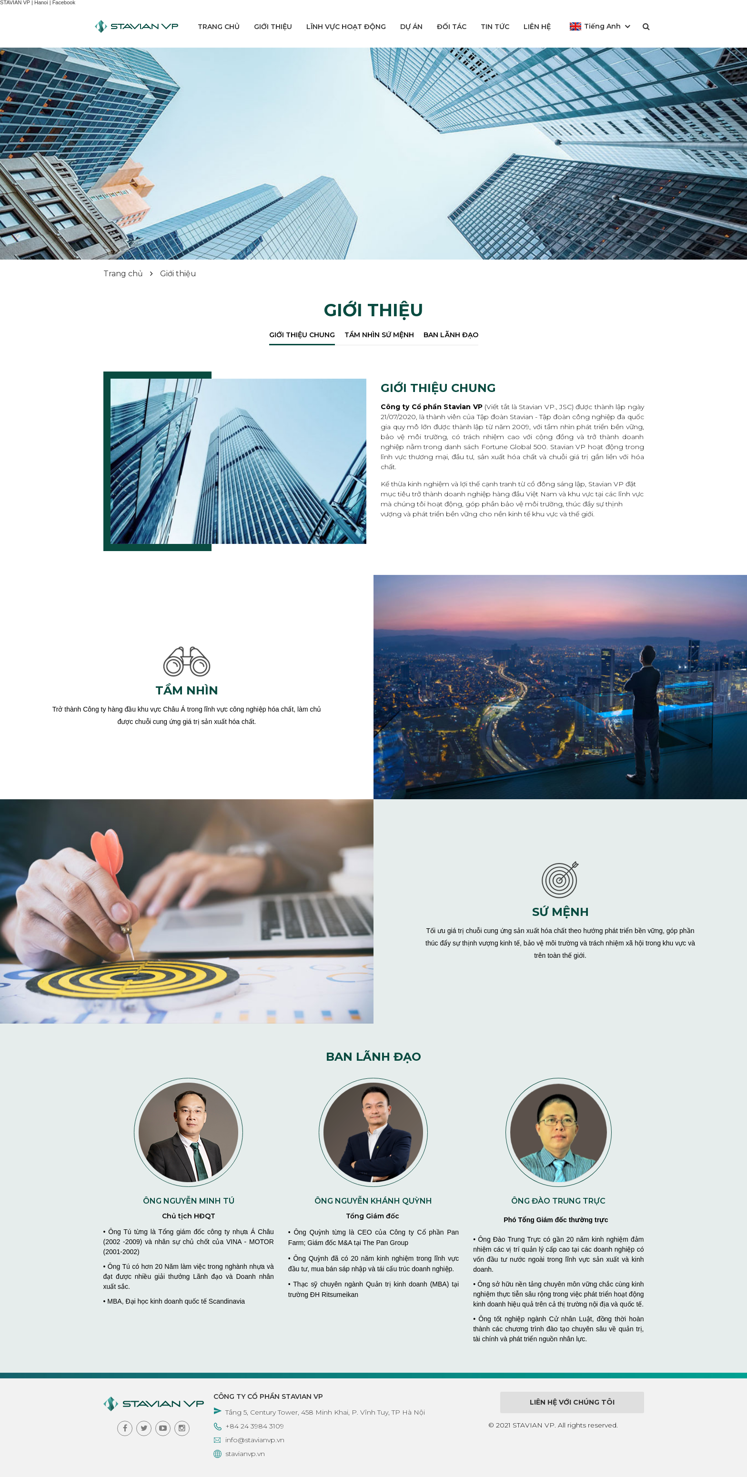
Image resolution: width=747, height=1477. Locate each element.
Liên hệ (537, 26)
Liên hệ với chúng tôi (572, 1402)
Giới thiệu (273, 26)
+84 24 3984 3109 (254, 1426)
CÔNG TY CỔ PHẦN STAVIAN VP (268, 1396)
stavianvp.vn (245, 1453)
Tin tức (495, 26)
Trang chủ (219, 26)
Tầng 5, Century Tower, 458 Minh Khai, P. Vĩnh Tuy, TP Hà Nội (325, 1412)
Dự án (411, 26)
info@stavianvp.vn (254, 1440)
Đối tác (451, 26)
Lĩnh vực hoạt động (346, 26)
